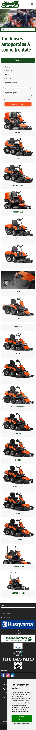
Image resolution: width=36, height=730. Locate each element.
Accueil (4, 610)
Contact (9, 613)
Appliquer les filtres (18, 104)
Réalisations (26, 610)
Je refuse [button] (21, 720)
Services (18, 610)
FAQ (3, 613)
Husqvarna (8, 71)
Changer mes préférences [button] (21, 723)
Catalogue (11, 610)
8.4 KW (7, 79)
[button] (18, 60)
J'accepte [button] (21, 716)
